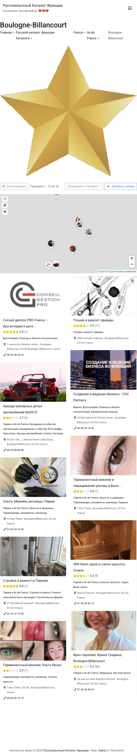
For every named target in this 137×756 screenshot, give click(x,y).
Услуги (47, 433)
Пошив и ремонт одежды (93, 320)
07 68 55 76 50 (15, 529)
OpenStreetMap (116, 271)
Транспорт (9, 433)
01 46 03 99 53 (85, 689)
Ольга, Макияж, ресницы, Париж (29, 501)
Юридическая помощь (104, 411)
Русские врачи (122, 672)
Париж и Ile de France (15, 424)
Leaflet (101, 271)
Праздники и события (42, 424)
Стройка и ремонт (40, 592)
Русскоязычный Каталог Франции (33, 5)
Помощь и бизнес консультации (38, 338)
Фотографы (55, 428)
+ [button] (132, 259)
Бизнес (77, 407)
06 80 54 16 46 (85, 428)
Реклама (57, 433)
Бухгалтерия (10, 338)
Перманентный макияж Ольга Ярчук (32, 665)
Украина (123, 502)
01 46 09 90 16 (85, 603)
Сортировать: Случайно (82, 186)
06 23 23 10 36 (15, 613)
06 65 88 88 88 (15, 450)
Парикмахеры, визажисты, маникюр (95, 502)
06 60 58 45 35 (15, 354)
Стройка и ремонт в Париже (25, 581)
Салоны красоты (110, 582)
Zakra (101, 750)
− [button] (132, 265)
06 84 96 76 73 (15, 698)
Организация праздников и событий (25, 428)
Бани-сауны (80, 586)
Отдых (125, 582)
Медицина (106, 672)
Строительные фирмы (49, 597)
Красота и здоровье (111, 497)
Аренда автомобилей (29, 433)
